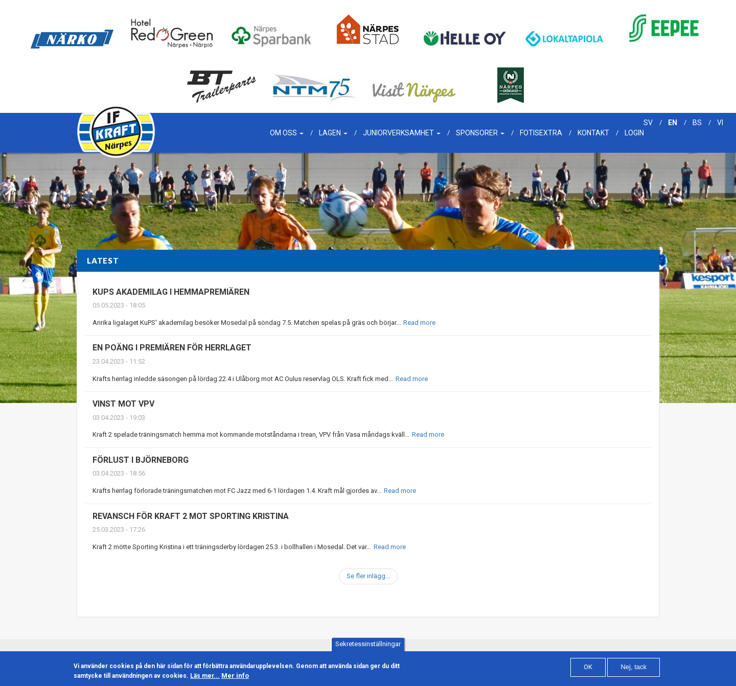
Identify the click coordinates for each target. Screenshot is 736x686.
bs (697, 123)
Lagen (333, 133)
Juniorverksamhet (402, 133)
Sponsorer (480, 133)
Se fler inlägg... (368, 576)
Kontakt (593, 133)
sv (648, 123)
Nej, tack (633, 669)
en (672, 123)
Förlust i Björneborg (141, 460)
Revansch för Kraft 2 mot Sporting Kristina (191, 516)
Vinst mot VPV (123, 404)
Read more (419, 322)
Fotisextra (541, 133)
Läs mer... (205, 678)
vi (720, 123)
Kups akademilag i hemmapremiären (171, 292)
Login (634, 133)
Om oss (287, 133)
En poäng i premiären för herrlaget (172, 347)
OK (588, 669)
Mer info (235, 678)
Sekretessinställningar (368, 646)
